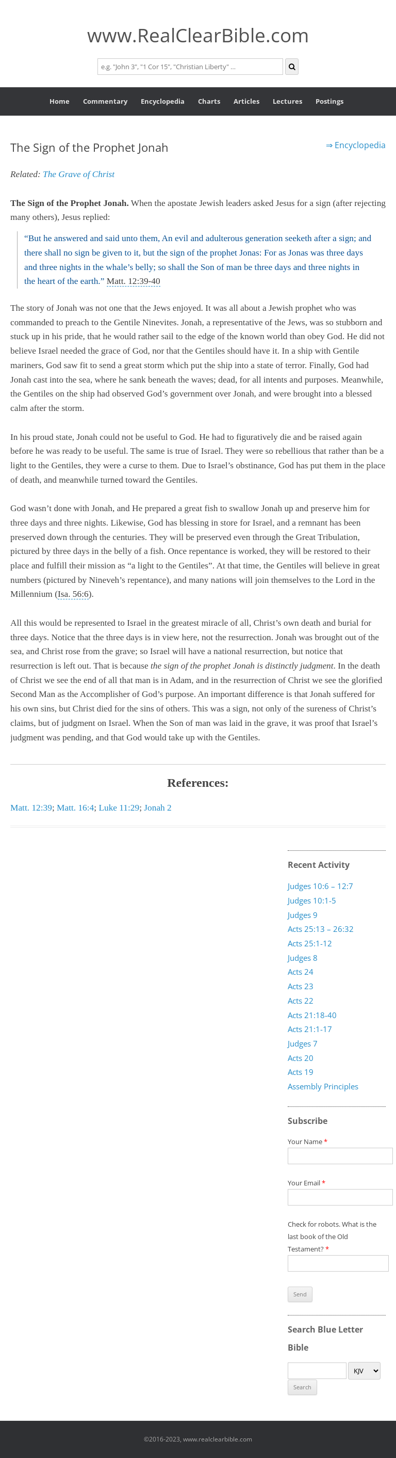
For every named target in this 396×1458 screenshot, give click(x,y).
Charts (209, 101)
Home (60, 101)
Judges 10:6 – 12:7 (320, 886)
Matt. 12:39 (31, 808)
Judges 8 (303, 958)
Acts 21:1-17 (310, 1029)
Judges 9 (303, 914)
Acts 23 (301, 986)
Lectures (287, 101)
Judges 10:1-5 (312, 900)
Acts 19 (301, 1072)
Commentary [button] (105, 101)
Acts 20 (301, 1057)
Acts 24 (301, 971)
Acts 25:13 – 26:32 (321, 929)
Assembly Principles (323, 1086)
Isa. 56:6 (73, 594)
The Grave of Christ (78, 174)
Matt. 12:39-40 (133, 281)
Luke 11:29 (118, 808)
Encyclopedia (163, 101)
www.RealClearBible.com (198, 35)
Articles (246, 101)
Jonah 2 (157, 808)
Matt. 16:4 (75, 808)
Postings (329, 101)
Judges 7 (303, 1043)
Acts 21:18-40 (312, 1014)
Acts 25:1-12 (310, 943)
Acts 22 (301, 1000)
